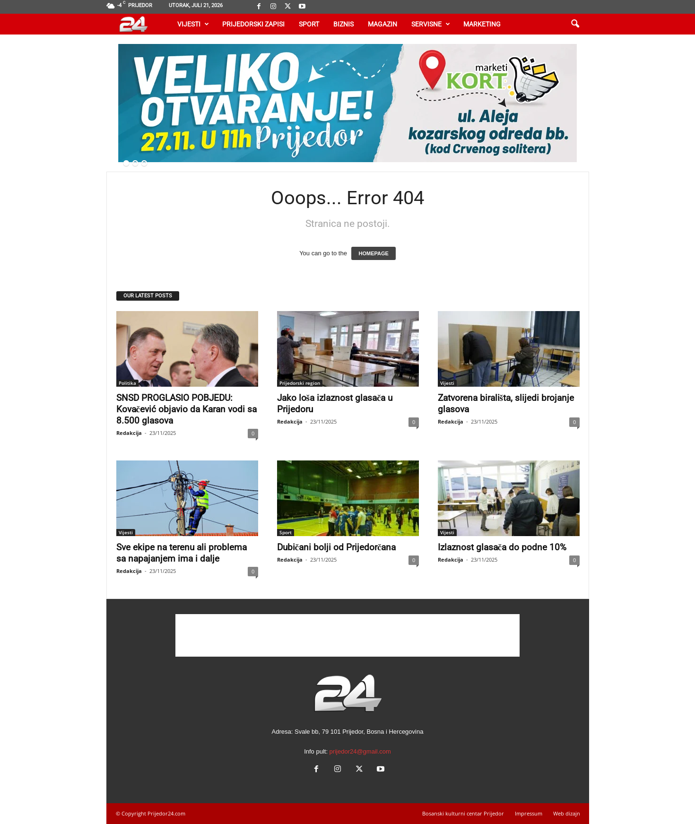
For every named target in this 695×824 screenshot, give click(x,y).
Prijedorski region (299, 383)
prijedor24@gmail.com (360, 751)
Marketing (482, 24)
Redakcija (129, 432)
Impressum (528, 813)
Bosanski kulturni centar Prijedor (463, 813)
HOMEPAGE (373, 253)
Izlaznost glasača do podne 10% (502, 547)
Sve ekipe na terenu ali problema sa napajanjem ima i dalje (181, 553)
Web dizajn (566, 813)
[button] (575, 24)
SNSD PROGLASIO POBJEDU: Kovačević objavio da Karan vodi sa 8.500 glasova (186, 409)
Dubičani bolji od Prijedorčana (336, 547)
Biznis (343, 24)
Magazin (382, 24)
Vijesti (193, 24)
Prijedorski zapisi (253, 24)
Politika (127, 383)
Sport (309, 24)
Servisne (430, 24)
